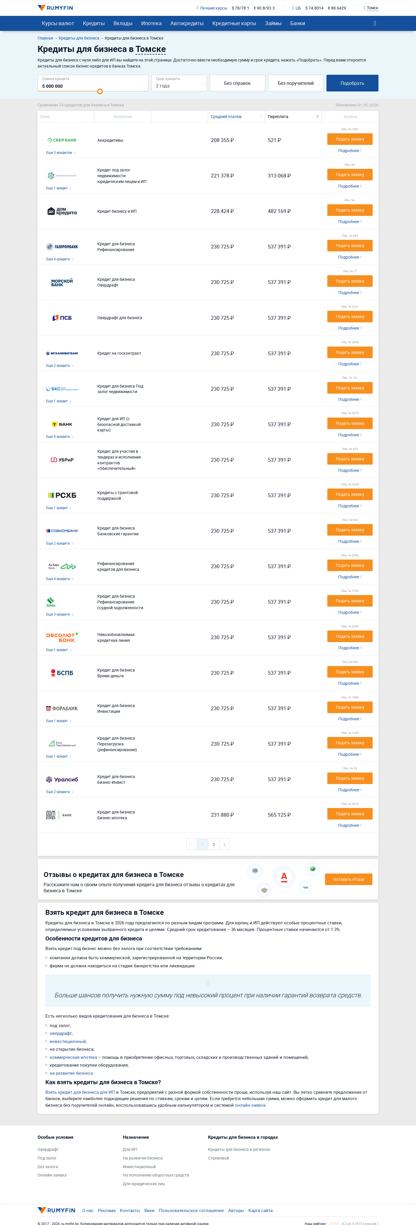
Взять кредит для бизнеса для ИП (80, 1092)
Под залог (47, 1158)
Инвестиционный (139, 1166)
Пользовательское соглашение (191, 1210)
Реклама (107, 1210)
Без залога (48, 1166)
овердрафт (61, 1033)
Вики (149, 1210)
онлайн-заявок (250, 1105)
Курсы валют (58, 23)
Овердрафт (48, 1149)
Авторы (236, 1210)
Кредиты (94, 23)
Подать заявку (350, 139)
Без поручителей (296, 83)
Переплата (278, 116)
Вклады (123, 23)
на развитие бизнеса (71, 1073)
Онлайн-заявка (52, 1175)
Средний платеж (226, 116)
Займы (273, 23)
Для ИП (130, 1149)
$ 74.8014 (314, 8)
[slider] (100, 91)
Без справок (237, 83)
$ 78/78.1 (240, 8)
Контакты (130, 1210)
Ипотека (151, 23)
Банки (297, 23)
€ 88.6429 (337, 8)
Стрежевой (218, 1158)
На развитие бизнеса (143, 1158)
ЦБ (296, 8)
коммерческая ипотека (73, 1057)
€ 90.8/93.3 (264, 8)
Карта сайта (260, 1210)
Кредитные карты (234, 23)
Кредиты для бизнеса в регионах (239, 1149)
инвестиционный (68, 1041)
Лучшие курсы (212, 8)
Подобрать (352, 83)
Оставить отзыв (348, 879)
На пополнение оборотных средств (156, 1175)
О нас (88, 1210)
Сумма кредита (55, 78)
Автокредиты (187, 23)
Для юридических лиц (144, 1183)
